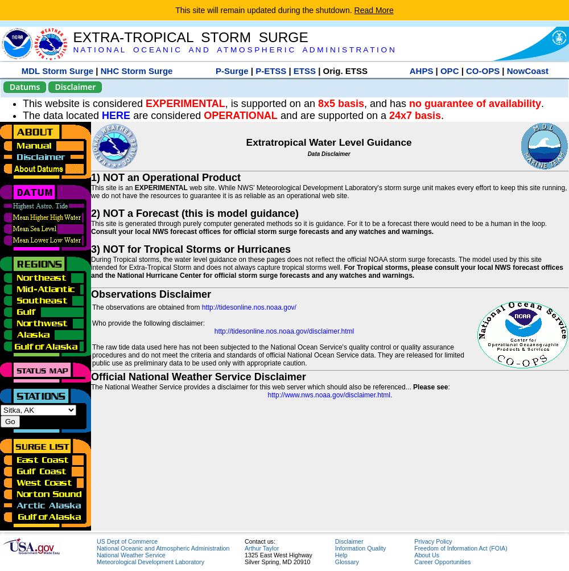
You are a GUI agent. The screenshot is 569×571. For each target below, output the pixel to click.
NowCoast (528, 71)
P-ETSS (270, 71)
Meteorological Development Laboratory (150, 561)
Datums (25, 86)
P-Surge (232, 71)
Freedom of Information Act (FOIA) (460, 548)
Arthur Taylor (262, 548)
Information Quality (360, 548)
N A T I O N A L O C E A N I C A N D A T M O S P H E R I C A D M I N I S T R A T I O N (233, 50)
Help (341, 555)
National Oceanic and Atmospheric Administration (163, 548)
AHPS (422, 71)
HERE (116, 115)
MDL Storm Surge (57, 71)
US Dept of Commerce (127, 541)
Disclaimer (75, 86)
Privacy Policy (433, 541)
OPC (449, 71)
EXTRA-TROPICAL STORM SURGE (190, 37)
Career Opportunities (442, 561)
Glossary (347, 561)
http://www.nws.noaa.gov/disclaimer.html (329, 395)
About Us (426, 555)
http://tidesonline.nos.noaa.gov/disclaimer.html (284, 331)
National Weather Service (131, 555)
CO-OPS (483, 71)
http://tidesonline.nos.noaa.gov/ (249, 307)
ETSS (305, 71)
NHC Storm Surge (137, 71)
